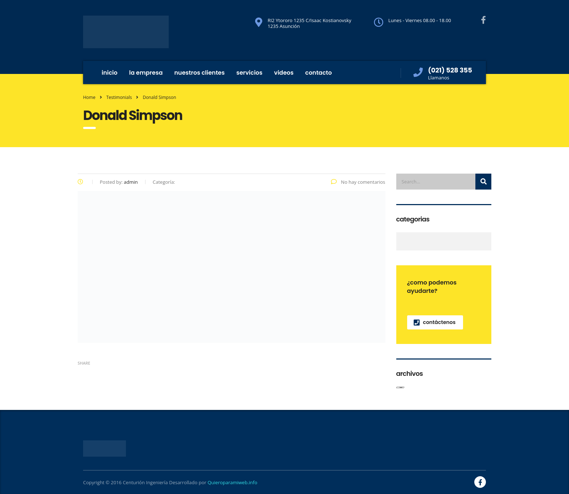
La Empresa (146, 73)
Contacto (318, 73)
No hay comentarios (358, 182)
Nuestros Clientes (199, 73)
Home (89, 97)
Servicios (249, 73)
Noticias (400, 241)
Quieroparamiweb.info (232, 482)
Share (84, 363)
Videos (284, 73)
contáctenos (435, 322)
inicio (110, 73)
